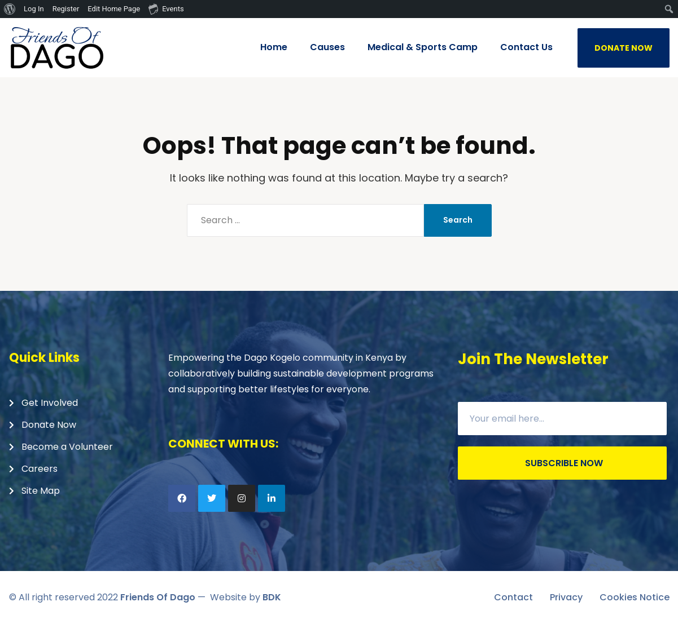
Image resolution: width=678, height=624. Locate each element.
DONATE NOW (623, 48)
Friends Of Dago (157, 597)
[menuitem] (10, 9)
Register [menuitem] (66, 9)
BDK (272, 597)
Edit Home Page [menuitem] (114, 9)
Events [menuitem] (165, 8)
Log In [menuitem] (34, 9)
